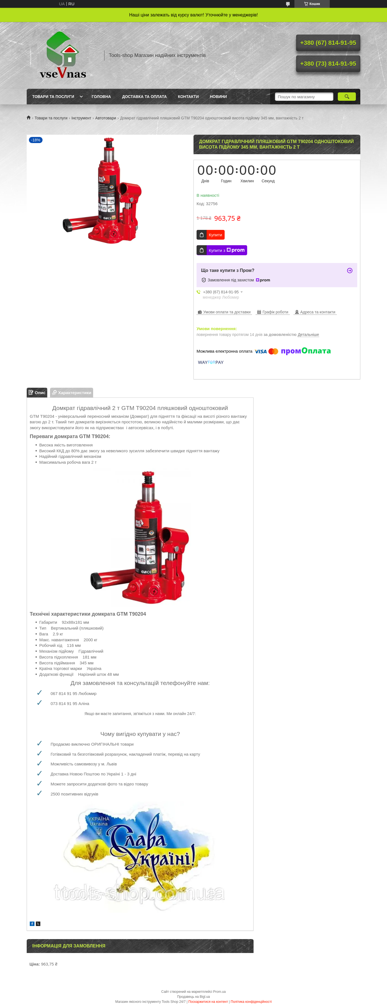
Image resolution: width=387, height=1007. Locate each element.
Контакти (188, 96)
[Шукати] (347, 96)
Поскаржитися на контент (208, 1002)
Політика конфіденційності (251, 1002)
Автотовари (105, 118)
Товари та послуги (53, 96)
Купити (215, 234)
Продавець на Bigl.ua (193, 997)
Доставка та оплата (144, 96)
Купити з (227, 250)
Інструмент (81, 118)
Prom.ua (219, 992)
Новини (218, 96)
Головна (101, 96)
